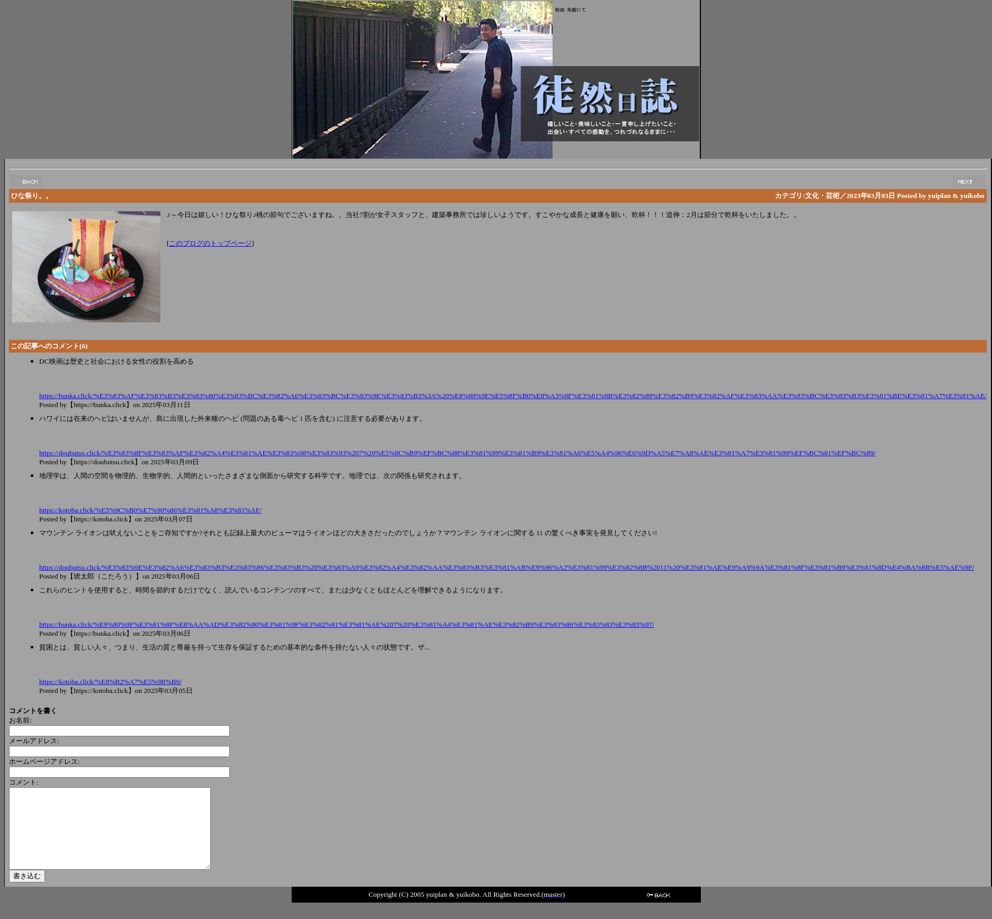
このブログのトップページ (210, 243)
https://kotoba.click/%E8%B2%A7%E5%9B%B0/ (110, 682)
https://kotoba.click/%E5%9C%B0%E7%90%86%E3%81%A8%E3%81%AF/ (150, 510)
